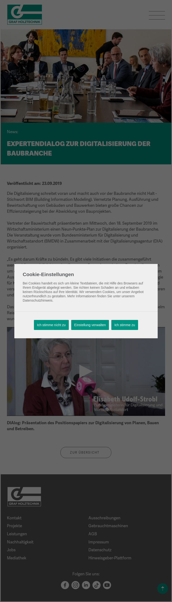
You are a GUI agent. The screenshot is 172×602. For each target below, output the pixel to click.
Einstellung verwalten (90, 325)
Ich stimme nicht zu (51, 325)
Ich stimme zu (124, 325)
